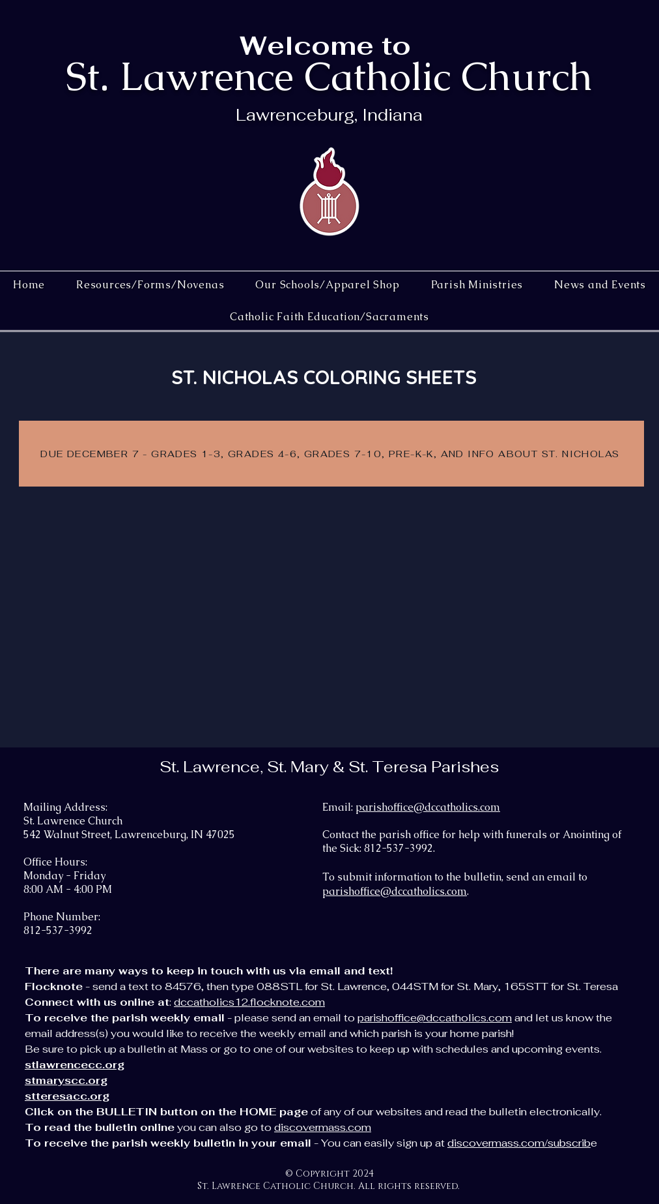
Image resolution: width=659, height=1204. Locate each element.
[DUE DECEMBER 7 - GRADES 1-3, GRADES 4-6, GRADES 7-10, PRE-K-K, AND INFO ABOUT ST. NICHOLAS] (331, 454)
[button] (327, 284)
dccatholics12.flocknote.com (249, 1002)
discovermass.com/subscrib (519, 1143)
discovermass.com (322, 1127)
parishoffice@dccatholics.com (428, 807)
